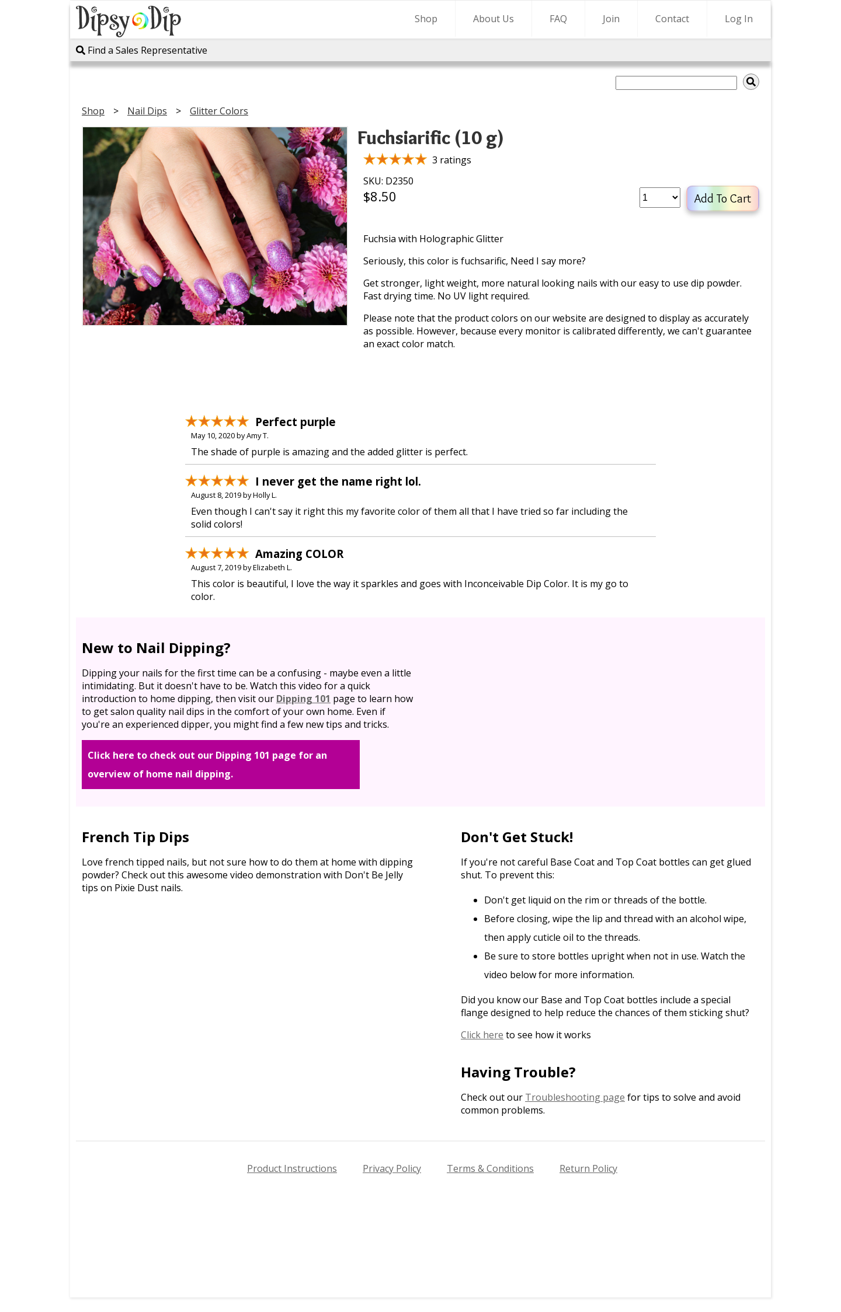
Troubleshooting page (575, 1097)
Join (611, 18)
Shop (426, 18)
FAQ (558, 18)
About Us (493, 18)
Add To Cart (722, 198)
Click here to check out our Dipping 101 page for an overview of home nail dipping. (207, 764)
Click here (482, 1034)
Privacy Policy (392, 1168)
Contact (672, 18)
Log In (739, 18)
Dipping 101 (303, 698)
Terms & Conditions (490, 1168)
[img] (751, 82)
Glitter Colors (219, 110)
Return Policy (588, 1168)
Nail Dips (147, 110)
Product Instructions (292, 1168)
